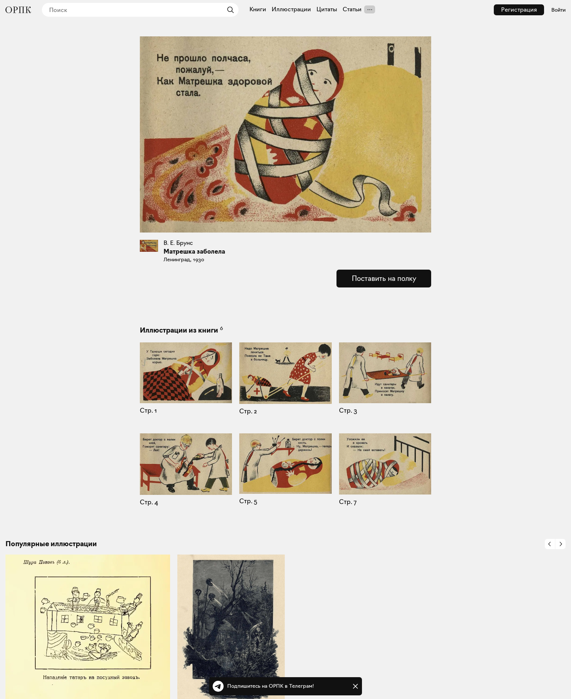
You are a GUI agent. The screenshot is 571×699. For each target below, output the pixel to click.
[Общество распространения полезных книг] (18, 10)
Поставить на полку (384, 278)
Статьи (352, 9)
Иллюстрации (291, 9)
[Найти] (229, 10)
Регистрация (519, 9)
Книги (257, 9)
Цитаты (326, 9)
